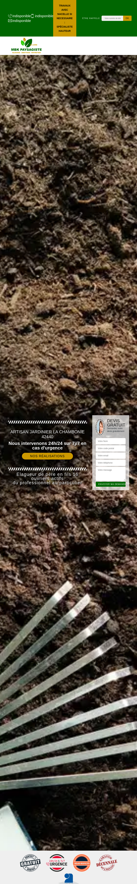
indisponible (17, 16)
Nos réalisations (47, 456)
